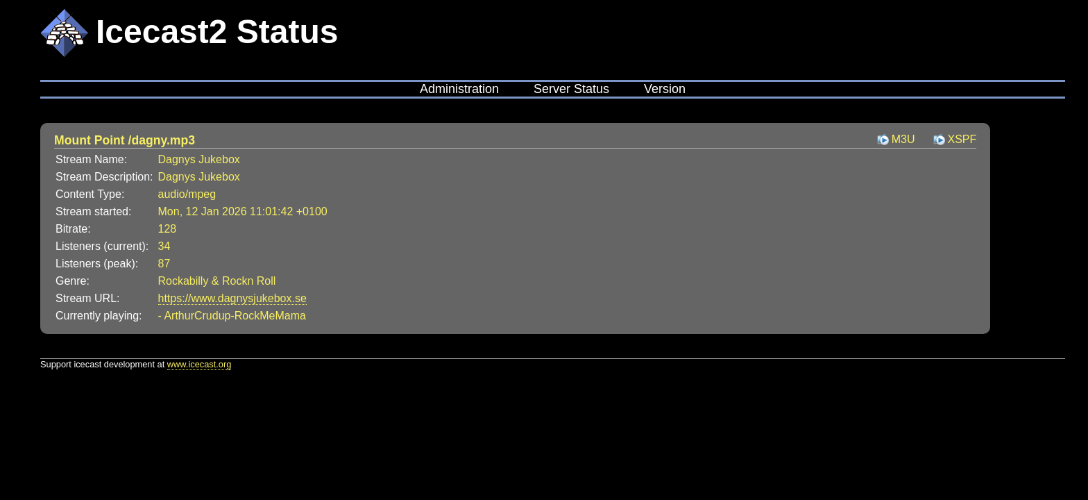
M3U (903, 139)
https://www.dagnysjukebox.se (232, 298)
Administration (459, 89)
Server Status (571, 89)
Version (665, 89)
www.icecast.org (199, 364)
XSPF (962, 139)
